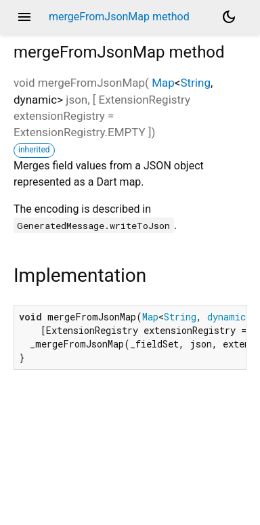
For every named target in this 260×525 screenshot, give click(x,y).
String (195, 82)
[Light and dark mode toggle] (229, 17)
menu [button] (24, 17)
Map (163, 82)
